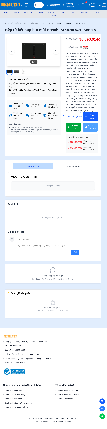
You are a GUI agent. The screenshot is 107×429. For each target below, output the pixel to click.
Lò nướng (40, 12)
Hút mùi (16, 12)
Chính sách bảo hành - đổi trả (16, 407)
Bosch (25, 23)
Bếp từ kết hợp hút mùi (39, 23)
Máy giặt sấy (85, 12)
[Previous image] (12, 51)
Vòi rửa (74, 12)
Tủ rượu (53, 15)
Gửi (75, 252)
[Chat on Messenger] (102, 401)
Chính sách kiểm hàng (13, 399)
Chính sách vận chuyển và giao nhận (19, 403)
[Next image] (56, 51)
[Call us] (102, 416)
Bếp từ (6, 12)
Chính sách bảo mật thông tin (16, 395)
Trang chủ (9, 23)
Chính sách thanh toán (13, 390)
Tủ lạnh (97, 12)
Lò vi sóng (51, 12)
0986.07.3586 (76, 142)
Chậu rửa (63, 12)
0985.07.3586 (76, 148)
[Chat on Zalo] (102, 408)
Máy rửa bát (28, 12)
